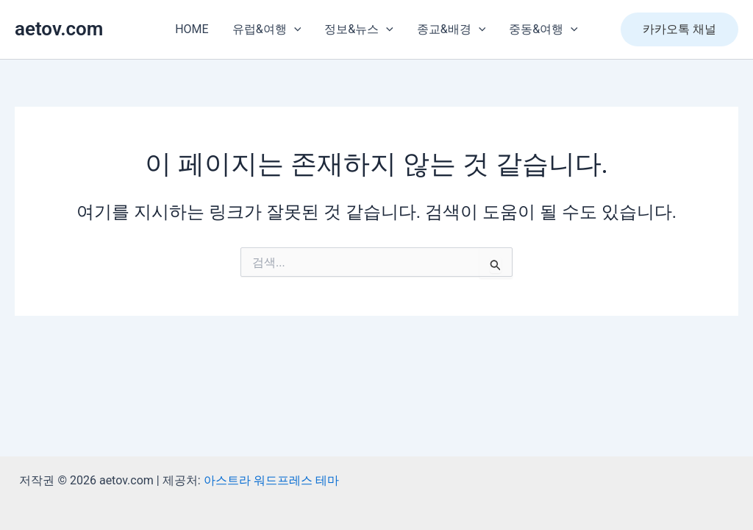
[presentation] (294, 29)
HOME (191, 29)
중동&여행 (543, 29)
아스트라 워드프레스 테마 (271, 480)
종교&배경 (451, 29)
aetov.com (59, 29)
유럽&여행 (266, 29)
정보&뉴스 (358, 29)
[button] (679, 29)
